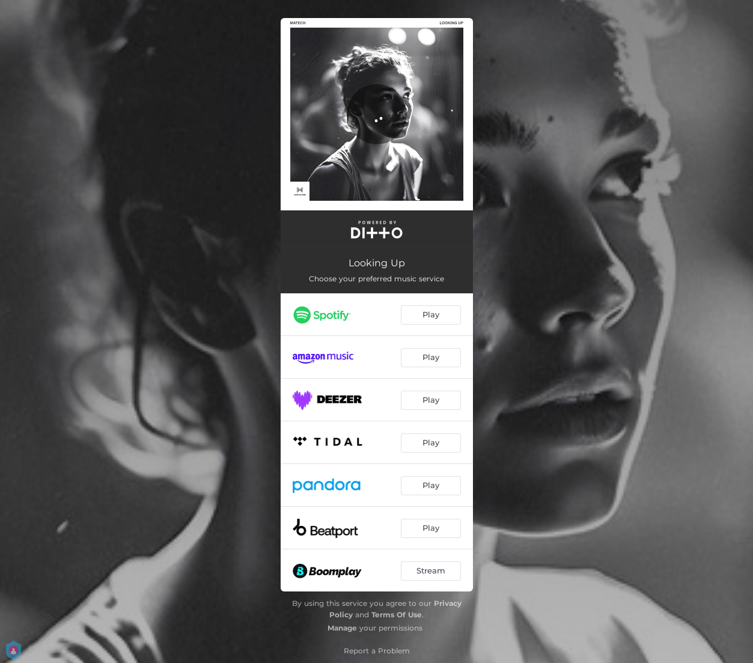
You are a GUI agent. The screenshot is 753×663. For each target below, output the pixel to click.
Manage (342, 627)
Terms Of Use (396, 614)
